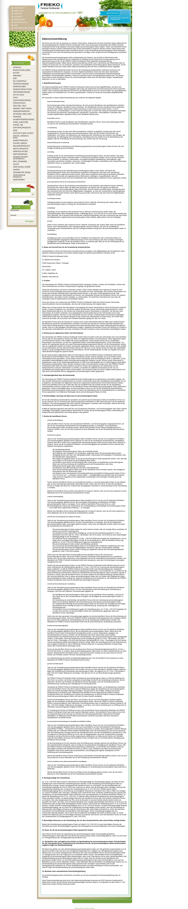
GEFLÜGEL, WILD (19, 106)
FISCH (15, 97)
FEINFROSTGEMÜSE (21, 84)
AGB (16, 25)
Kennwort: (13, 215)
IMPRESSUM (19, 19)
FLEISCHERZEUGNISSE (22, 100)
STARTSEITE (19, 8)
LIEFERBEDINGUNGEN (24, 28)
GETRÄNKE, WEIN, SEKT (22, 114)
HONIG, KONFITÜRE (20, 122)
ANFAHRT (18, 14)
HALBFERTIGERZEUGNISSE (23, 119)
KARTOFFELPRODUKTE (22, 128)
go (32, 194)
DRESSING (17, 76)
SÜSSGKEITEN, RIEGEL (22, 172)
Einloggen (29, 221)
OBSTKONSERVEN (20, 154)
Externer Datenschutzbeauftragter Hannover (77, 882)
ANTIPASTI (17, 67)
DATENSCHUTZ (20, 22)
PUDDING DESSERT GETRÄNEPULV (20, 158)
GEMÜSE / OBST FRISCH (22, 108)
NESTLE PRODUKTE (20, 149)
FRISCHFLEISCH (19, 103)
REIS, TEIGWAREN (20, 161)
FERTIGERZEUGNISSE (21, 92)
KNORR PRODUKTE (20, 140)
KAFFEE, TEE (18, 125)
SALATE (16, 164)
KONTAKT (18, 17)
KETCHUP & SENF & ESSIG (23, 133)
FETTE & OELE (18, 95)
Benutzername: (14, 210)
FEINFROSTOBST (19, 87)
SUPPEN (16, 170)
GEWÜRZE (17, 117)
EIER (15, 78)
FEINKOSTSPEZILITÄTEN (22, 89)
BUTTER (16, 73)
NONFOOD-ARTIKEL (20, 151)
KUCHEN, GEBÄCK (20, 143)
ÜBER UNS (18, 11)
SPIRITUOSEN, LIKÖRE (21, 167)
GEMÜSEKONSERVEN (21, 111)
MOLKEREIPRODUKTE (21, 146)
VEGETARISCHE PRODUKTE (19, 176)
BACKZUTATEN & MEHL (22, 70)
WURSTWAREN (19, 180)
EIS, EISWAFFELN (19, 81)
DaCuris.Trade (89, 908)
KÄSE (15, 130)
